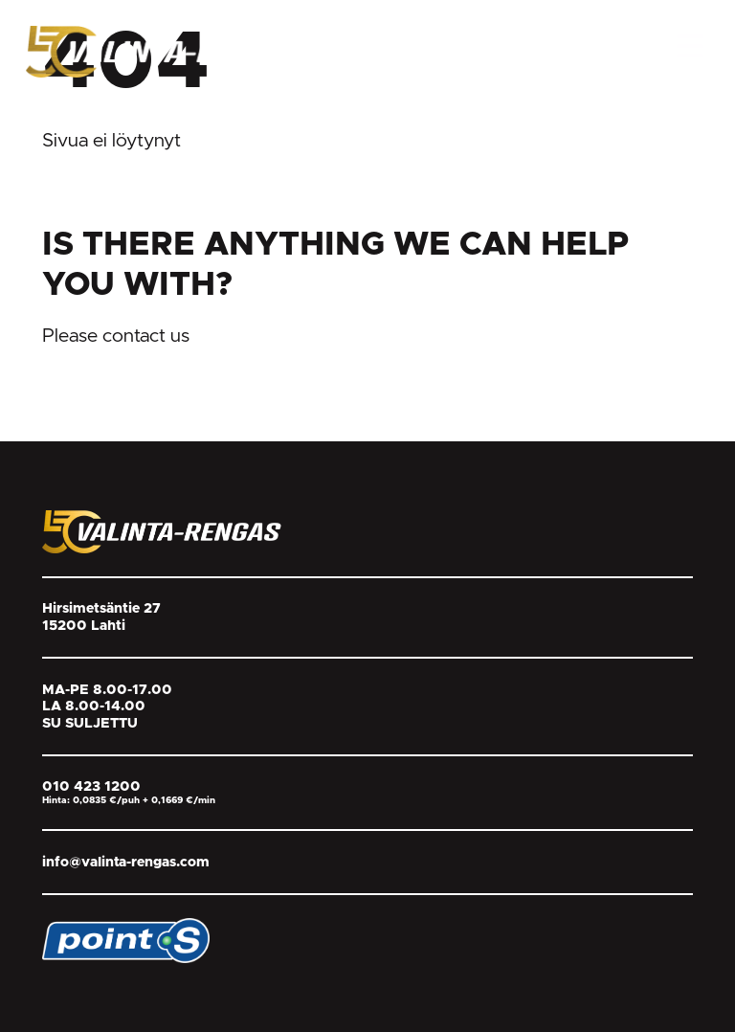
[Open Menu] (690, 46)
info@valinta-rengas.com (126, 862)
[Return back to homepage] (169, 50)
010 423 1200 (91, 786)
